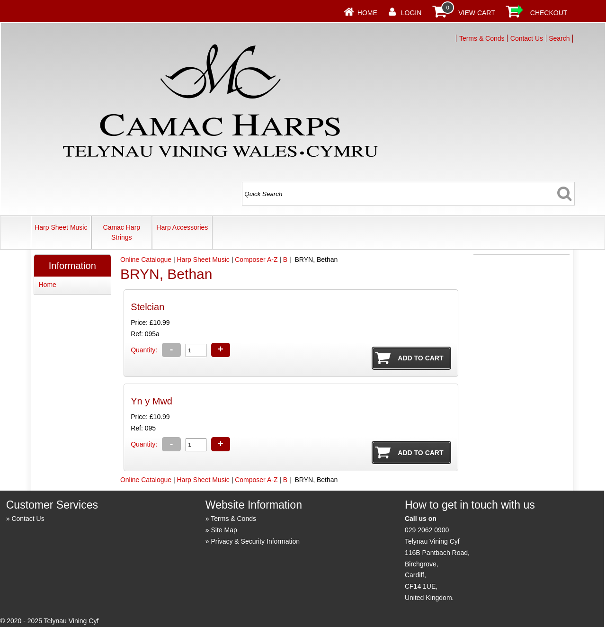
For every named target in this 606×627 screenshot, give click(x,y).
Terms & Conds (482, 38)
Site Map (224, 530)
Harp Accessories (182, 227)
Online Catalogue (145, 259)
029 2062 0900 (427, 530)
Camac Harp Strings (122, 232)
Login (411, 13)
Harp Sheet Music (61, 227)
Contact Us (526, 38)
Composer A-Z (256, 259)
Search (559, 38)
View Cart (476, 13)
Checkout (549, 13)
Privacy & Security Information (255, 541)
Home (367, 13)
